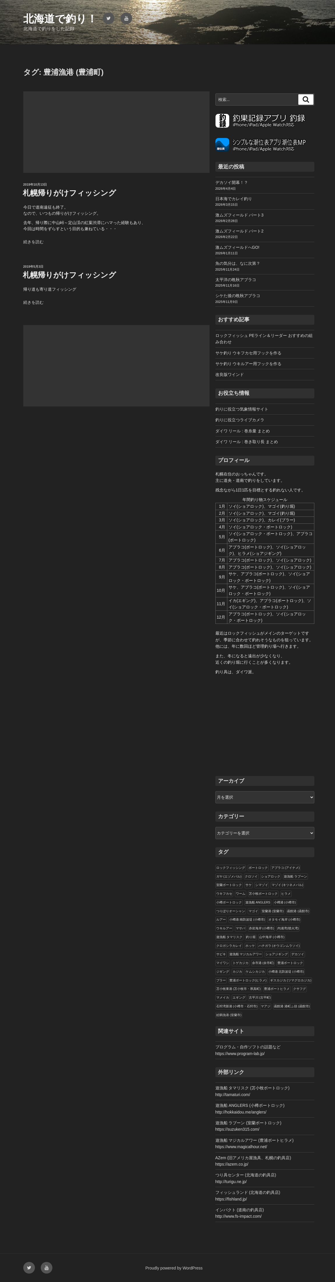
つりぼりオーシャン (230, 911)
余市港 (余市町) (263, 963)
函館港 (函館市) (298, 911)
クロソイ (251, 876)
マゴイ (253, 911)
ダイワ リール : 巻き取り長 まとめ (246, 441)
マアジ (265, 1006)
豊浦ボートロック (290, 963)
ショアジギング (276, 954)
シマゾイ (261, 885)
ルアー (221, 919)
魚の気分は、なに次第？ (237, 263)
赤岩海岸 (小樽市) (261, 928)
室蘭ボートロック (229, 885)
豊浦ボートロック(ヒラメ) (248, 980)
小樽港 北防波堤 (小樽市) (286, 971)
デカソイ (297, 954)
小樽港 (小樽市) (285, 902)
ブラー (221, 980)
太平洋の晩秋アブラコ (235, 279)
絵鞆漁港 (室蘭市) (229, 1015)
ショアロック (270, 876)
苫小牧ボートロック (263, 893)
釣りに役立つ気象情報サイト (241, 409)
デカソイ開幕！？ (231, 182)
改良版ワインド (229, 374)
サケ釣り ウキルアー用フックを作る (248, 363)
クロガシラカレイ (229, 945)
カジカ (237, 971)
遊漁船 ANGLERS (257, 902)
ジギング (222, 971)
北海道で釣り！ (60, 19)
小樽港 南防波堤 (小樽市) (247, 919)
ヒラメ (286, 893)
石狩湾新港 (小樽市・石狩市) (237, 1006)
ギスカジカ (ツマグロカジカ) (290, 980)
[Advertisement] (116, 132)
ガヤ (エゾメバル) (229, 876)
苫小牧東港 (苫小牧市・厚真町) (238, 988)
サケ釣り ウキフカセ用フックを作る (248, 353)
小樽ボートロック (229, 902)
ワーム (240, 893)
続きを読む (33, 241)
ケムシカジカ (255, 971)
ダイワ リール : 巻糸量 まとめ (242, 431)
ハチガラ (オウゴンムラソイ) (279, 945)
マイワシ (222, 963)
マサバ (240, 928)
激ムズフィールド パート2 (239, 231)
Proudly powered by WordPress (174, 1268)
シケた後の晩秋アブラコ (237, 295)
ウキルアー (224, 928)
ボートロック (258, 867)
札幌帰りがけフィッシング (69, 193)
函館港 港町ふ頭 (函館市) (292, 1006)
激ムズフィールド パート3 (239, 215)
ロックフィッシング (230, 867)
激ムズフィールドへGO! (237, 247)
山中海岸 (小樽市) (271, 937)
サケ (248, 885)
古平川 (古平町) (260, 997)
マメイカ (222, 997)
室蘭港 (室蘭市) (273, 911)
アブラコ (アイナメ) (285, 867)
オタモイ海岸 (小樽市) (284, 919)
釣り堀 (251, 937)
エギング (239, 997)
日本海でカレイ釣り (233, 198)
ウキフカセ (224, 893)
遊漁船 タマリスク (229, 937)
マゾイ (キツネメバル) (287, 885)
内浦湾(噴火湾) (288, 928)
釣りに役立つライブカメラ (239, 420)
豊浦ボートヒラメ (277, 988)
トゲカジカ (241, 963)
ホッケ (250, 945)
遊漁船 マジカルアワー (245, 954)
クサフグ (299, 988)
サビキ (221, 954)
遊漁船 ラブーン (295, 876)
